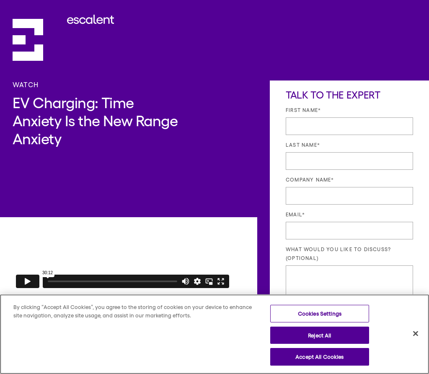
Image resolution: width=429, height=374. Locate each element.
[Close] (415, 334)
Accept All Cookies (319, 356)
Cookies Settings (319, 313)
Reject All (319, 335)
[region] (214, 334)
